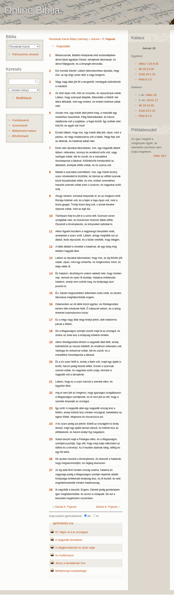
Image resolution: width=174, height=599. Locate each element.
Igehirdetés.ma (63, 523)
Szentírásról (20, 125)
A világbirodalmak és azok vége (75, 547)
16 (51, 304)
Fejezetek (63, 46)
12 (51, 246)
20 (51, 361)
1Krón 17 (152, 100)
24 (51, 423)
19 (51, 342)
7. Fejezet (108, 39)
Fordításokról (20, 120)
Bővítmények (20, 136)
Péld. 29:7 (160, 155)
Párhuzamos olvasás (25, 54)
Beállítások (23, 98)
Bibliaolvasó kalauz (24, 130)
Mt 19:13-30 (146, 69)
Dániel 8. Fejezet (106, 506)
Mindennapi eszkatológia (71, 570)
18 (51, 331)
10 (51, 216)
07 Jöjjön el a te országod (71, 532)
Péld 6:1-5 (145, 79)
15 (51, 293)
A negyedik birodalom (68, 539)
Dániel (95, 39)
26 (51, 459)
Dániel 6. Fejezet (66, 506)
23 (51, 408)
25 (51, 439)
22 (51, 392)
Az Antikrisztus (64, 555)
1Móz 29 (151, 95)
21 (51, 381)
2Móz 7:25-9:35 (148, 63)
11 (51, 231)
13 (51, 258)
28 (51, 489)
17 (51, 319)
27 (51, 470)
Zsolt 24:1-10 (147, 74)
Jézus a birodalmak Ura (70, 563)
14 (51, 273)
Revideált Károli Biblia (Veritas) (68, 39)
